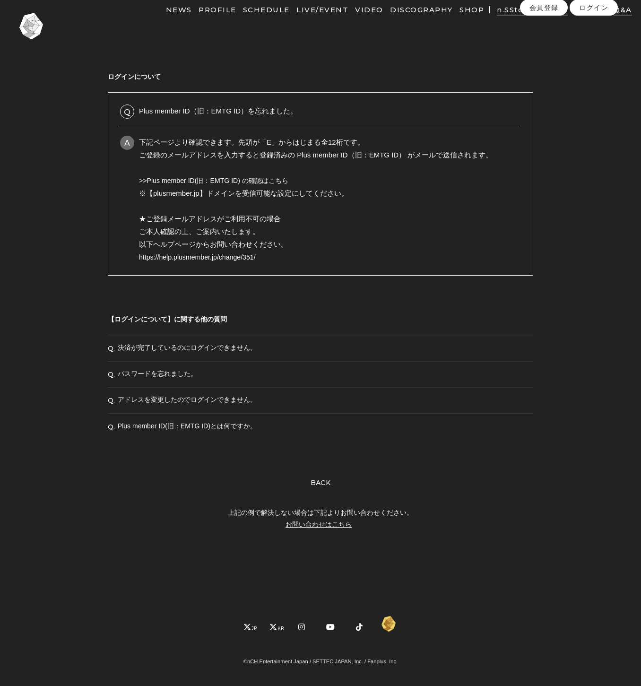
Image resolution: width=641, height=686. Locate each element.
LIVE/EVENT (307, 22)
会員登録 (544, 42)
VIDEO (354, 22)
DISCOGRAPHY (406, 22)
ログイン (593, 42)
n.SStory (499, 22)
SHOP (456, 22)
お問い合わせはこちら (319, 557)
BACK (321, 515)
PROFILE (202, 22)
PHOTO (576, 22)
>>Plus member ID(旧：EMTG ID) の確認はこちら (218, 180)
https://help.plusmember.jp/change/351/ (201, 257)
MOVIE (538, 22)
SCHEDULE (251, 22)
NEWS (164, 22)
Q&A (607, 22)
